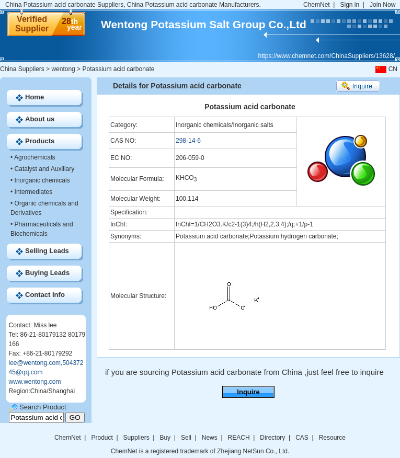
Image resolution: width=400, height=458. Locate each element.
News (210, 437)
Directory (272, 437)
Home (34, 97)
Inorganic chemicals (42, 180)
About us (39, 119)
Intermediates (34, 192)
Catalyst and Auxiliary (45, 169)
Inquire (248, 392)
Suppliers (136, 437)
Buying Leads (47, 273)
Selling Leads (47, 251)
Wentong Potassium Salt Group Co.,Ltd (203, 24)
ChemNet (316, 4)
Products (39, 141)
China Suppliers (22, 69)
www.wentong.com (35, 381)
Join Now (382, 4)
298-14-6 (188, 140)
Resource (332, 437)
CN (385, 69)
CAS (301, 437)
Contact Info (45, 295)
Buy (164, 437)
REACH (239, 437)
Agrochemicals (34, 157)
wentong (63, 69)
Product (103, 437)
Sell (186, 437)
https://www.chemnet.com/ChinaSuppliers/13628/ (326, 56)
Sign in (349, 4)
